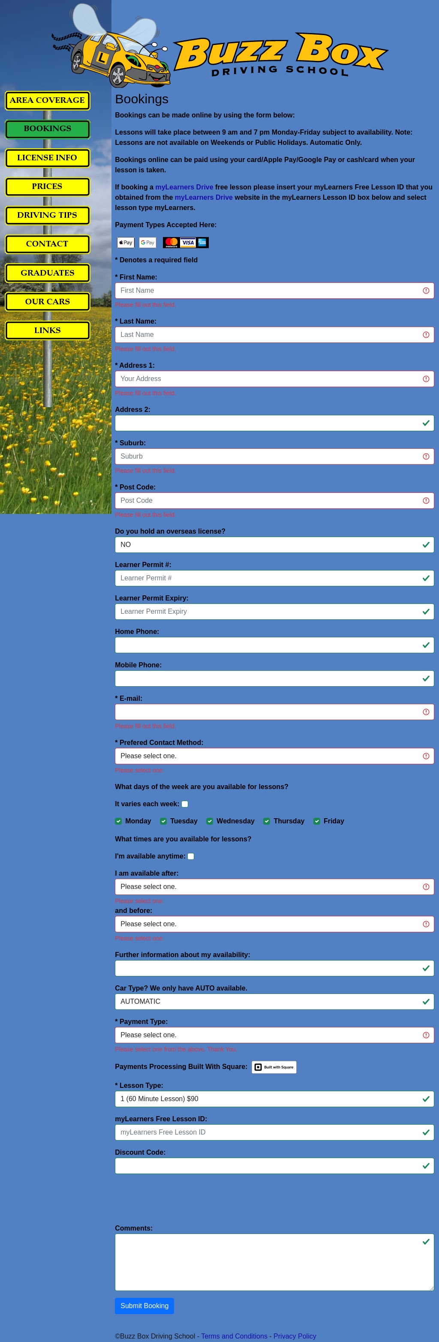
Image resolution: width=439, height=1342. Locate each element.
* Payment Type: (141, 1021)
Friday (334, 821)
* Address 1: (135, 365)
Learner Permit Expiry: (152, 598)
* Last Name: (135, 321)
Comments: (134, 1228)
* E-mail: (128, 698)
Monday (138, 821)
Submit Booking (144, 1305)
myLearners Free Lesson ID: (161, 1119)
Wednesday (235, 821)
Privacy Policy (295, 1336)
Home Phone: (137, 631)
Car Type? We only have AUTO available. (181, 988)
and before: (133, 910)
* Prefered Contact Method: (159, 742)
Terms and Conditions (234, 1336)
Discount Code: (140, 1152)
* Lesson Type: (139, 1085)
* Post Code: (135, 487)
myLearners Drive (184, 187)
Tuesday (184, 821)
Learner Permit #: (143, 564)
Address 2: (132, 409)
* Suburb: (130, 443)
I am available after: (147, 873)
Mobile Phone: (138, 665)
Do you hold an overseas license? (170, 531)
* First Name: (136, 277)
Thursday (289, 821)
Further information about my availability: (182, 954)
